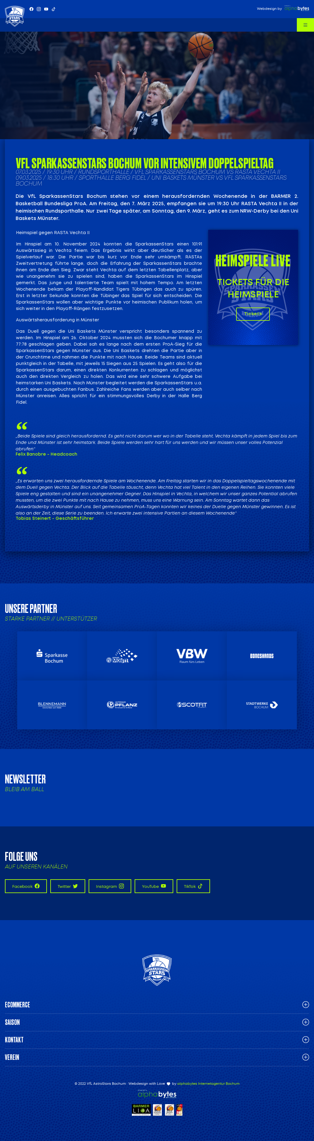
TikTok (193, 886)
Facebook (26, 886)
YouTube (154, 886)
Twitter (68, 886)
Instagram (110, 886)
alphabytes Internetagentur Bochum (208, 1083)
